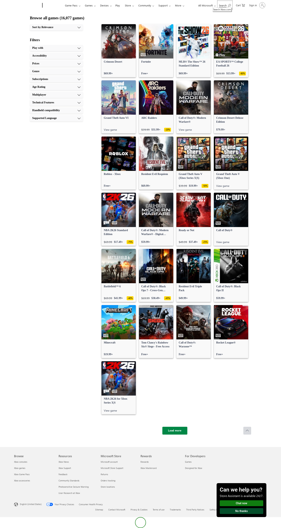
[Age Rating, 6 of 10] (56, 87)
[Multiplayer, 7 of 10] (56, 95)
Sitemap (99, 509)
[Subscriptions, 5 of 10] (56, 79)
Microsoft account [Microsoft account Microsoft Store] (109, 462)
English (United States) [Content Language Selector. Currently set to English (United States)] (31, 504)
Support (163, 5)
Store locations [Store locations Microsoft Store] (108, 486)
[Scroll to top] (247, 431)
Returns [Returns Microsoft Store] (104, 474)
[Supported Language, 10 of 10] (56, 118)
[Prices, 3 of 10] (56, 63)
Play (117, 5)
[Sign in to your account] (257, 5)
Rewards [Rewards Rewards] (144, 462)
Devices (104, 5)
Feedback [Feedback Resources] (63, 474)
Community (144, 5)
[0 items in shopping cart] (240, 5)
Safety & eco (216, 509)
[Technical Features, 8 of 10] (56, 102)
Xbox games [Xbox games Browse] (19, 468)
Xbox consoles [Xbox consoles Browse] (20, 462)
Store (128, 5)
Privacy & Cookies (139, 509)
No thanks (241, 511)
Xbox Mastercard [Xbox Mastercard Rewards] (148, 468)
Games (89, 5)
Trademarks (175, 509)
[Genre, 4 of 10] (56, 71)
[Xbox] (53, 5)
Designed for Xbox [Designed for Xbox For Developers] (193, 468)
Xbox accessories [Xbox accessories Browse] (22, 480)
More (178, 5)
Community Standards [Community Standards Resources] (69, 480)
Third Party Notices (195, 509)
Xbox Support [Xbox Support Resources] (65, 468)
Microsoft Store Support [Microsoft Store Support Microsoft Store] (112, 468)
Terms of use (159, 509)
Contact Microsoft (116, 509)
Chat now (241, 503)
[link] (118, 50)
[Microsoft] (27, 5)
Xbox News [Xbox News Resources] (64, 462)
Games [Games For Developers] (188, 462)
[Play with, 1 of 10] (56, 48)
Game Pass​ (71, 5)
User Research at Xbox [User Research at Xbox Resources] (69, 493)
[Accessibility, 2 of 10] (56, 56)
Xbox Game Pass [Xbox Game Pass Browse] (22, 474)
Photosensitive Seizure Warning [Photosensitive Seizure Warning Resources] (74, 486)
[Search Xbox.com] (225, 5)
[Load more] (174, 431)
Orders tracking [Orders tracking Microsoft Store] (108, 480)
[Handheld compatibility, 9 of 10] (56, 110)
